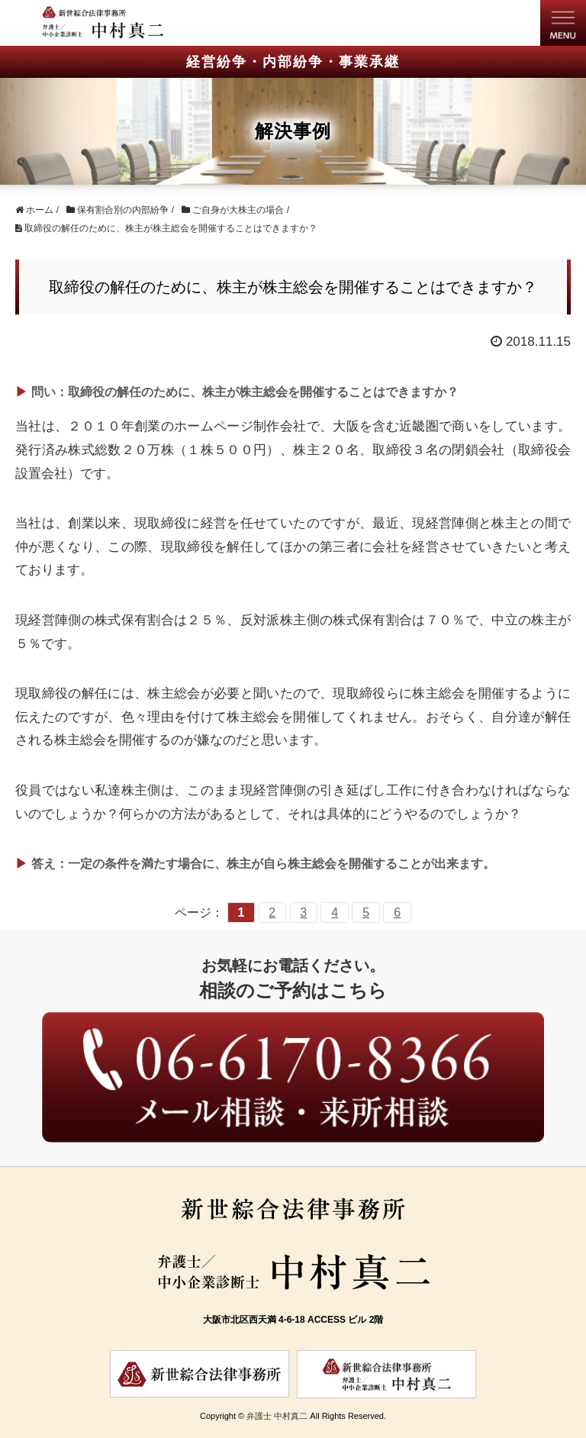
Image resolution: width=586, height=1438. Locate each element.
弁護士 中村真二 (276, 1415)
